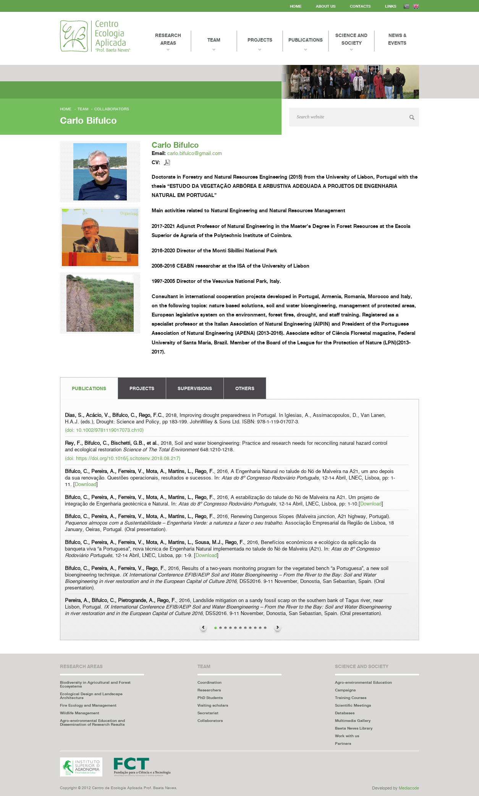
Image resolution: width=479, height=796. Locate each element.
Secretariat (207, 712)
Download (85, 484)
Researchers (209, 690)
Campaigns (345, 690)
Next (277, 628)
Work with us (347, 735)
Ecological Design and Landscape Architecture (91, 695)
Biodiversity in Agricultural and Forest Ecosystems (95, 684)
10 (260, 628)
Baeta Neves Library (353, 728)
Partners (343, 743)
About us (325, 6)
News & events (397, 39)
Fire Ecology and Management (88, 705)
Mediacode (409, 788)
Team (83, 109)
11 (265, 628)
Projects (141, 388)
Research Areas (168, 39)
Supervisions (195, 388)
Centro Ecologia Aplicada (95, 36)
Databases (344, 712)
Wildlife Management (79, 712)
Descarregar (167, 162)
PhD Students (210, 697)
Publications (89, 388)
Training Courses (350, 697)
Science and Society (351, 39)
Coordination (209, 682)
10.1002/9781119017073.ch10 (109, 430)
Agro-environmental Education (363, 682)
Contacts (360, 6)
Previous (203, 628)
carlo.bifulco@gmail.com (194, 153)
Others (244, 388)
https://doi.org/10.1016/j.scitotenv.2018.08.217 (127, 458)
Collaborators (111, 109)
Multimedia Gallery (353, 720)
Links (390, 6)
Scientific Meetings (353, 705)
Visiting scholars (212, 705)
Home (295, 6)
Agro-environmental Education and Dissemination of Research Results (92, 722)
